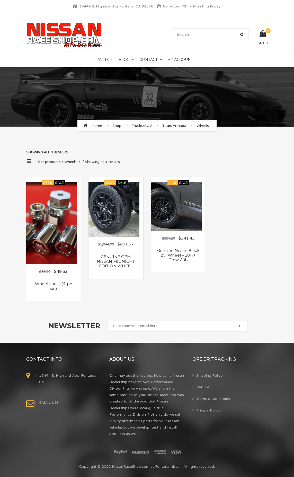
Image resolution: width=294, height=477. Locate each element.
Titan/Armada (174, 126)
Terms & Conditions (213, 399)
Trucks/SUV (142, 126)
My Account (180, 59)
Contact (148, 59)
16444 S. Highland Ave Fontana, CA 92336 (116, 6)
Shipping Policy (209, 375)
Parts (102, 59)
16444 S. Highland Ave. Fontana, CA (67, 378)
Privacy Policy (208, 410)
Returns (203, 387)
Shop (116, 126)
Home (97, 126)
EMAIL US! (48, 402)
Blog (124, 59)
